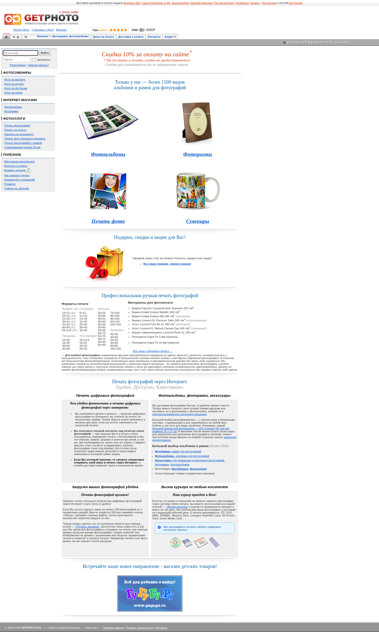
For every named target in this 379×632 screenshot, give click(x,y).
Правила (9, 184)
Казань (254, 2)
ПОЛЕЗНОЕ (12, 154)
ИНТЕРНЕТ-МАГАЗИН (20, 100)
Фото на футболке (15, 88)
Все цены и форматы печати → (152, 351)
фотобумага (180, 468)
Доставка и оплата (131, 36)
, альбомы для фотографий (182, 456)
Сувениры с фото (43, 29)
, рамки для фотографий (178, 451)
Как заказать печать (16, 175)
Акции (169, 36)
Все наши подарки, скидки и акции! (167, 263)
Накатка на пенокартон (19, 134)
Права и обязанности (139, 627)
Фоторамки (11, 111)
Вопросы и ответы (15, 165)
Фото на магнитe (14, 79)
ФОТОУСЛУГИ (14, 118)
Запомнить (44, 59)
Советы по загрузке (16, 188)
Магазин (61, 29)
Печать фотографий (17, 125)
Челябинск (242, 2)
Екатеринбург (180, 2)
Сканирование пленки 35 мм (22, 147)
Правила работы (113, 627)
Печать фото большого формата (24, 138)
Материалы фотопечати (19, 161)
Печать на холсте (15, 129)
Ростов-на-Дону (224, 2)
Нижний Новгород (201, 2)
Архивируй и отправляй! (19, 179)
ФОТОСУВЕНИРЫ (17, 72)
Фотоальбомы (13, 106)
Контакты (154, 36)
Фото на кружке (14, 83)
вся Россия (296, 2)
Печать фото (21, 29)
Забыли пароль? (38, 65)
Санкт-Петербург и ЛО (156, 2)
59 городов (269, 2)
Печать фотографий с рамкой (23, 142)
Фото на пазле (13, 92)
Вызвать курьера (15, 170)
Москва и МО (132, 2)
